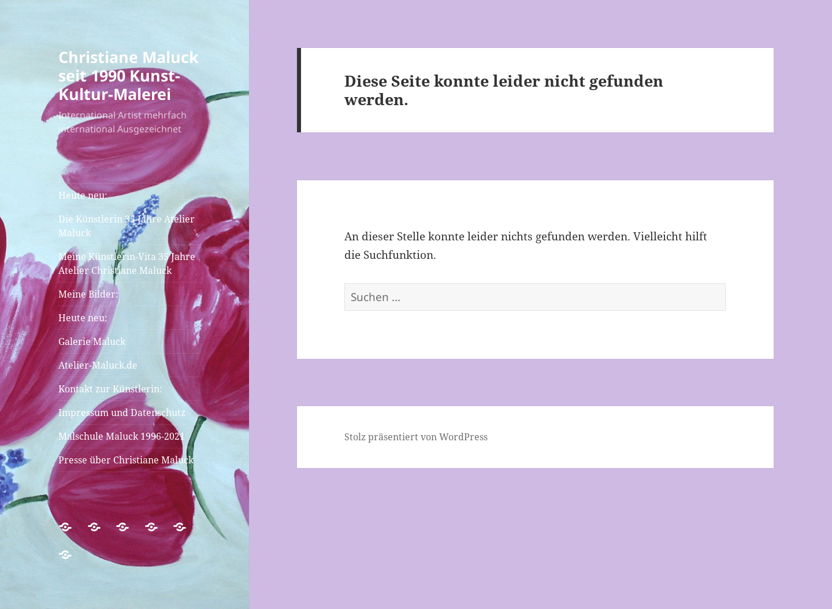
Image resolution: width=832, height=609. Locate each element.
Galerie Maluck (91, 341)
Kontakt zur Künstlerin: (110, 389)
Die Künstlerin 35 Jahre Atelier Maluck (126, 226)
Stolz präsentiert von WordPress (416, 436)
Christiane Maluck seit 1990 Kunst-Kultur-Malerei (128, 75)
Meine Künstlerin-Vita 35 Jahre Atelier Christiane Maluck (126, 263)
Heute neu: (82, 195)
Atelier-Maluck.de (98, 365)
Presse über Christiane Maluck (126, 460)
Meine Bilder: (88, 294)
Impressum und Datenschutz (121, 412)
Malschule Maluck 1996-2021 (121, 436)
